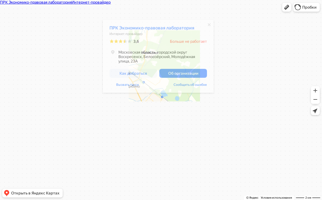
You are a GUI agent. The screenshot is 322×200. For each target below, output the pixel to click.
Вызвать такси (127, 86)
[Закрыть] (209, 26)
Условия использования (276, 197)
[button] (286, 7)
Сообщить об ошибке (190, 86)
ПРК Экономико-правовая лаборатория (151, 29)
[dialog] (158, 57)
